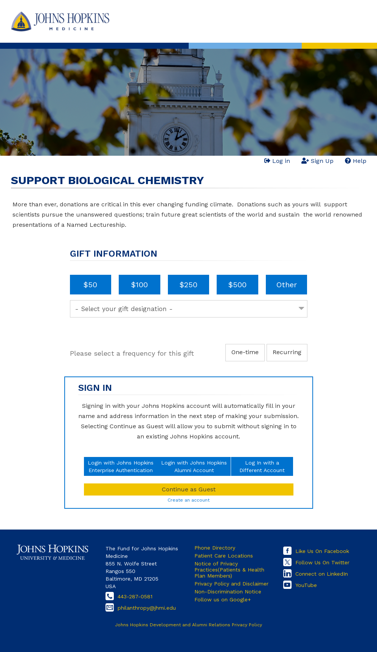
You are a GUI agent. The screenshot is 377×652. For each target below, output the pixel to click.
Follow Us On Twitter (322, 562)
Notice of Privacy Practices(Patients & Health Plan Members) (229, 570)
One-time (245, 352)
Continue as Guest (189, 489)
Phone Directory (214, 548)
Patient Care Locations (223, 556)
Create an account (188, 500)
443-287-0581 (135, 596)
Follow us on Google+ (222, 599)
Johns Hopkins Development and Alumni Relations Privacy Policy (188, 624)
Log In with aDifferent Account (262, 466)
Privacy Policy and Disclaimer (231, 584)
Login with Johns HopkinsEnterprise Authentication (121, 466)
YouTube (306, 585)
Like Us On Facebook (322, 551)
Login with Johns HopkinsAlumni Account (194, 466)
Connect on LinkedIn (321, 574)
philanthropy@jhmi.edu (147, 608)
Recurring (287, 352)
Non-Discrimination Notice (227, 592)
